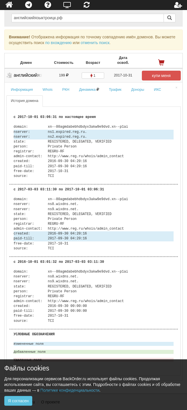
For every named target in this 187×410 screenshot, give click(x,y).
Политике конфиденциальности (70, 390)
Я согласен (18, 401)
